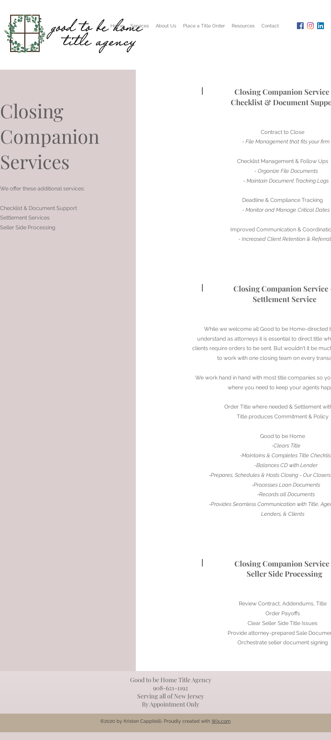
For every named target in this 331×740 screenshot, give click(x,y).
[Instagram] (310, 25)
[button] (243, 26)
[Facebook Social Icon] (300, 25)
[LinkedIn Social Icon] (320, 25)
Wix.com (221, 721)
